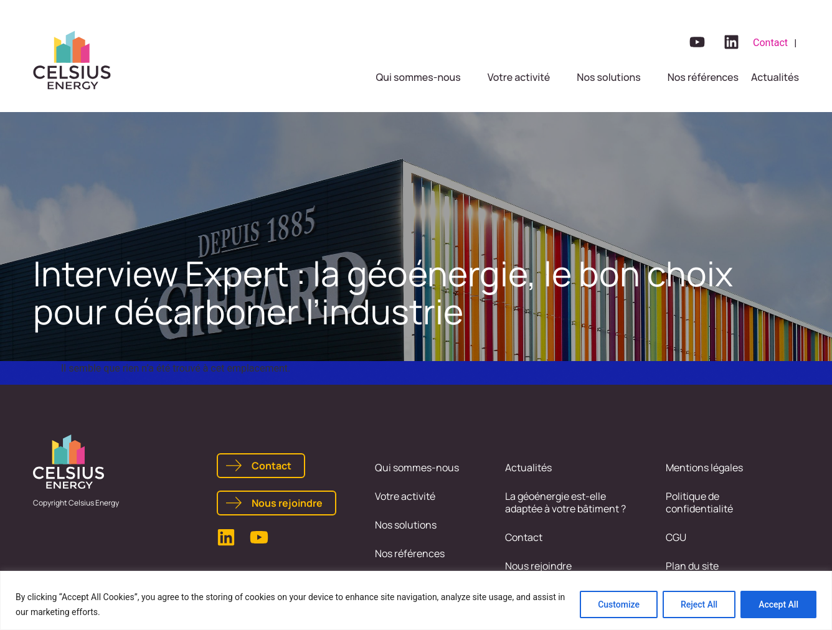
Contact (523, 537)
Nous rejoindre (538, 566)
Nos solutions (406, 525)
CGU (676, 537)
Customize (619, 604)
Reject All (699, 604)
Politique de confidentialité (699, 502)
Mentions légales (704, 467)
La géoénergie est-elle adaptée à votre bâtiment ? (565, 502)
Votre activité (405, 496)
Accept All (778, 604)
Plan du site (692, 566)
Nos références (410, 553)
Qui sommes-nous (417, 467)
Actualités (528, 467)
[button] (425, 77)
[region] (416, 600)
